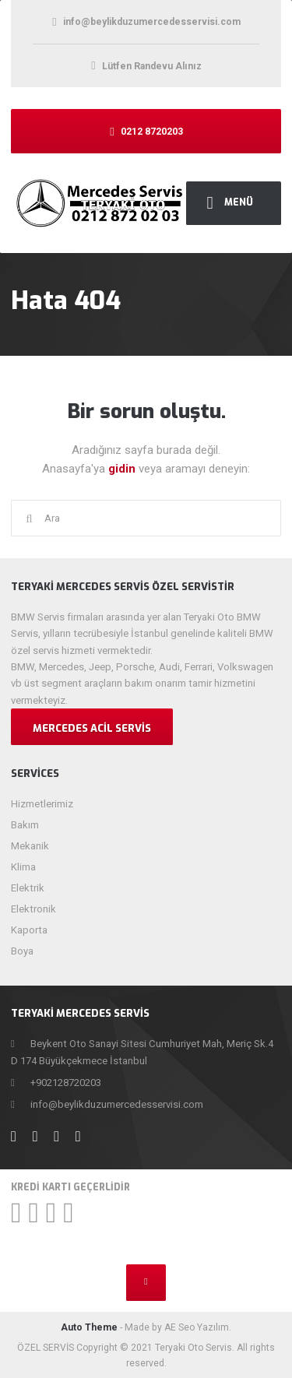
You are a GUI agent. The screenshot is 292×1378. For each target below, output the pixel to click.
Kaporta (29, 930)
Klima (23, 867)
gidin (123, 469)
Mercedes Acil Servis (92, 728)
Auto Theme (89, 1327)
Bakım (25, 825)
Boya (22, 951)
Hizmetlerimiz (42, 804)
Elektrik (27, 888)
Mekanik (30, 846)
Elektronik (33, 909)
